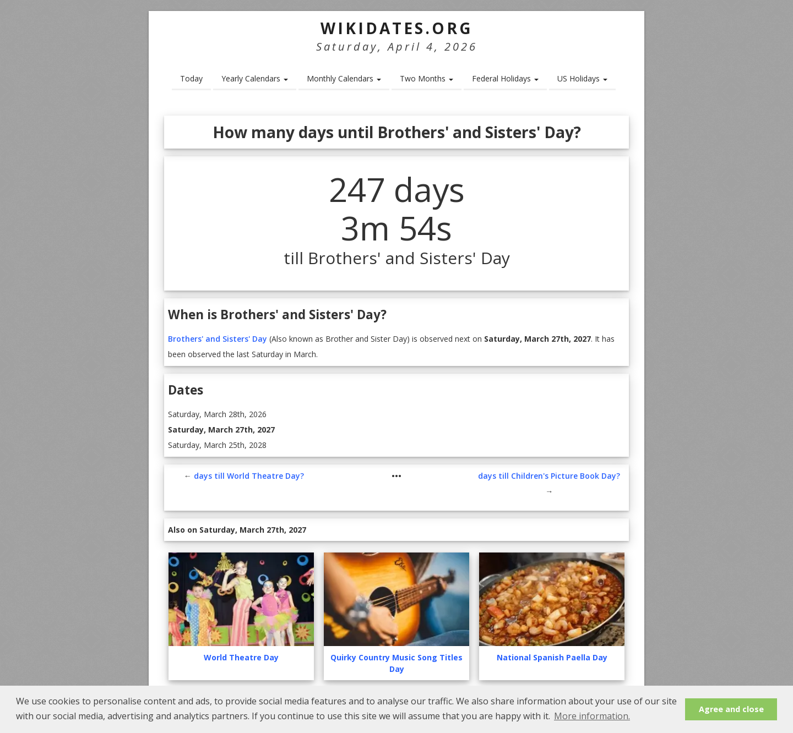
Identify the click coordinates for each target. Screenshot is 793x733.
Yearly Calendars (254, 78)
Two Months (426, 78)
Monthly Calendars (344, 78)
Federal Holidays (505, 78)
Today (191, 78)
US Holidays (582, 78)
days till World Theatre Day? (249, 476)
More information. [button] (592, 716)
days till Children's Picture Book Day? (549, 476)
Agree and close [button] (731, 709)
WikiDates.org (397, 28)
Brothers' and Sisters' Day (217, 338)
